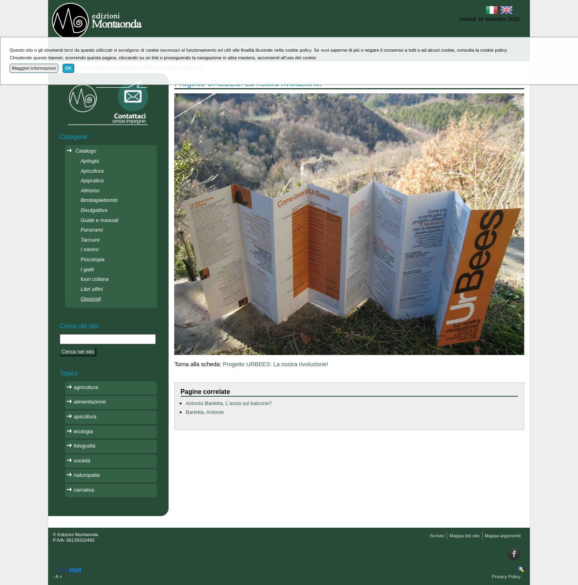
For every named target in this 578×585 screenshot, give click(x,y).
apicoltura (85, 417)
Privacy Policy (506, 576)
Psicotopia (93, 259)
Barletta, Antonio (205, 412)
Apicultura (92, 171)
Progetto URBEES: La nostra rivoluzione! (275, 364)
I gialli (87, 269)
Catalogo (85, 151)
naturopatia (87, 475)
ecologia (83, 431)
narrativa (84, 490)
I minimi (90, 249)
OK (68, 68)
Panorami (92, 230)
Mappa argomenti (502, 535)
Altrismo (90, 191)
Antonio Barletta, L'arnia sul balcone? (229, 403)
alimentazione (90, 402)
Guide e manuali (99, 220)
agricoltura (86, 387)
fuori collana (95, 279)
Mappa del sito (465, 535)
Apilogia (90, 161)
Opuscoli (91, 299)
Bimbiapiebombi (99, 200)
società (82, 461)
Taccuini (90, 240)
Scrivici (437, 535)
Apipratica (92, 181)
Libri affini (92, 289)
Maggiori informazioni (34, 68)
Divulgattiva (94, 210)
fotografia (85, 446)
